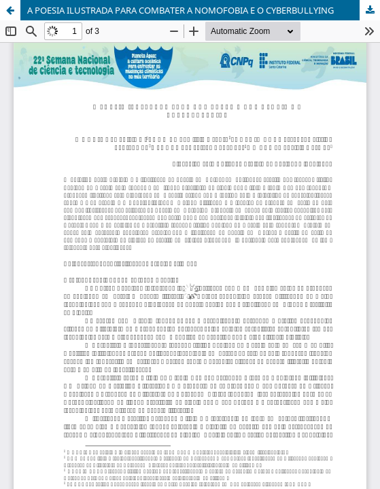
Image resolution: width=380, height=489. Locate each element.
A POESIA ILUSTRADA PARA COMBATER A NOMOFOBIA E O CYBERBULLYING (180, 10)
